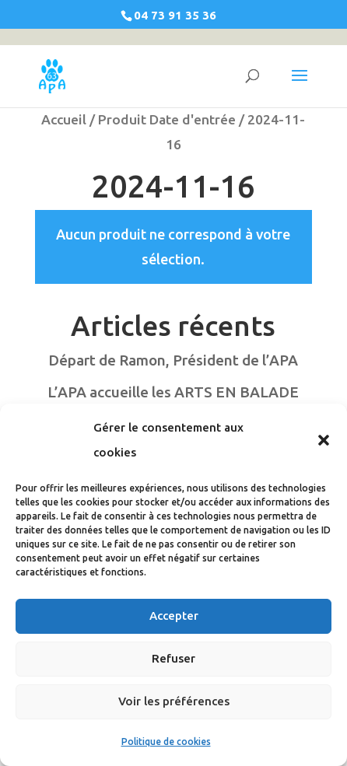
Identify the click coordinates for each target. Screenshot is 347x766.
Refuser (173, 658)
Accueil (63, 119)
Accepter (173, 615)
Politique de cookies (166, 741)
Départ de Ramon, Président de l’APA (173, 360)
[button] (323, 440)
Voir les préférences (174, 701)
